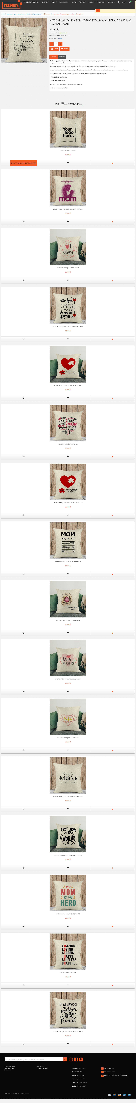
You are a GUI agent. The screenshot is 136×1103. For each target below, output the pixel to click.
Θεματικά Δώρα (11, 14)
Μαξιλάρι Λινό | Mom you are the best (68, 679)
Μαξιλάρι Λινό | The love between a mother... (68, 326)
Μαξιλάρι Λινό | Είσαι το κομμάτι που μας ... (68, 385)
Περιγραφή (54, 56)
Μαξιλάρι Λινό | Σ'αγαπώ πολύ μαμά (68, 620)
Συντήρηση (62, 56)
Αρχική (4, 14)
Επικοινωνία (8, 1070)
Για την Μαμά (20, 14)
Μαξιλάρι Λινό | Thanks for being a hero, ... (68, 209)
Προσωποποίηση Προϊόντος (23, 163)
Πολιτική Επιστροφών (42, 1068)
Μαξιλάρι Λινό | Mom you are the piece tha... (68, 503)
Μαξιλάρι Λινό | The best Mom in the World (68, 796)
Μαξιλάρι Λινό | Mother (68, 973)
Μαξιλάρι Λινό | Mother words (68, 738)
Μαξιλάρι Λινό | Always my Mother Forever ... (68, 1031)
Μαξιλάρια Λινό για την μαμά (33, 14)
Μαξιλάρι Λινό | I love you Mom (68, 268)
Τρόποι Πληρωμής (9, 1068)
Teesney (59, 38)
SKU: (50, 35)
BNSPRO (27, 1093)
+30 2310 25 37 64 (109, 1068)
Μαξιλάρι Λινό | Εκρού (68, 150)
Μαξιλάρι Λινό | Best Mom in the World (68, 855)
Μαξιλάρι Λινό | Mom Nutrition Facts (68, 561)
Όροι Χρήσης (40, 1066)
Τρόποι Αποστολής (10, 1066)
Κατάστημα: (52, 38)
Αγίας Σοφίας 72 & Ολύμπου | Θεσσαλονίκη (115, 1075)
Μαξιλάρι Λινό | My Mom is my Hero (68, 914)
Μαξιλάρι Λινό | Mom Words (68, 444)
